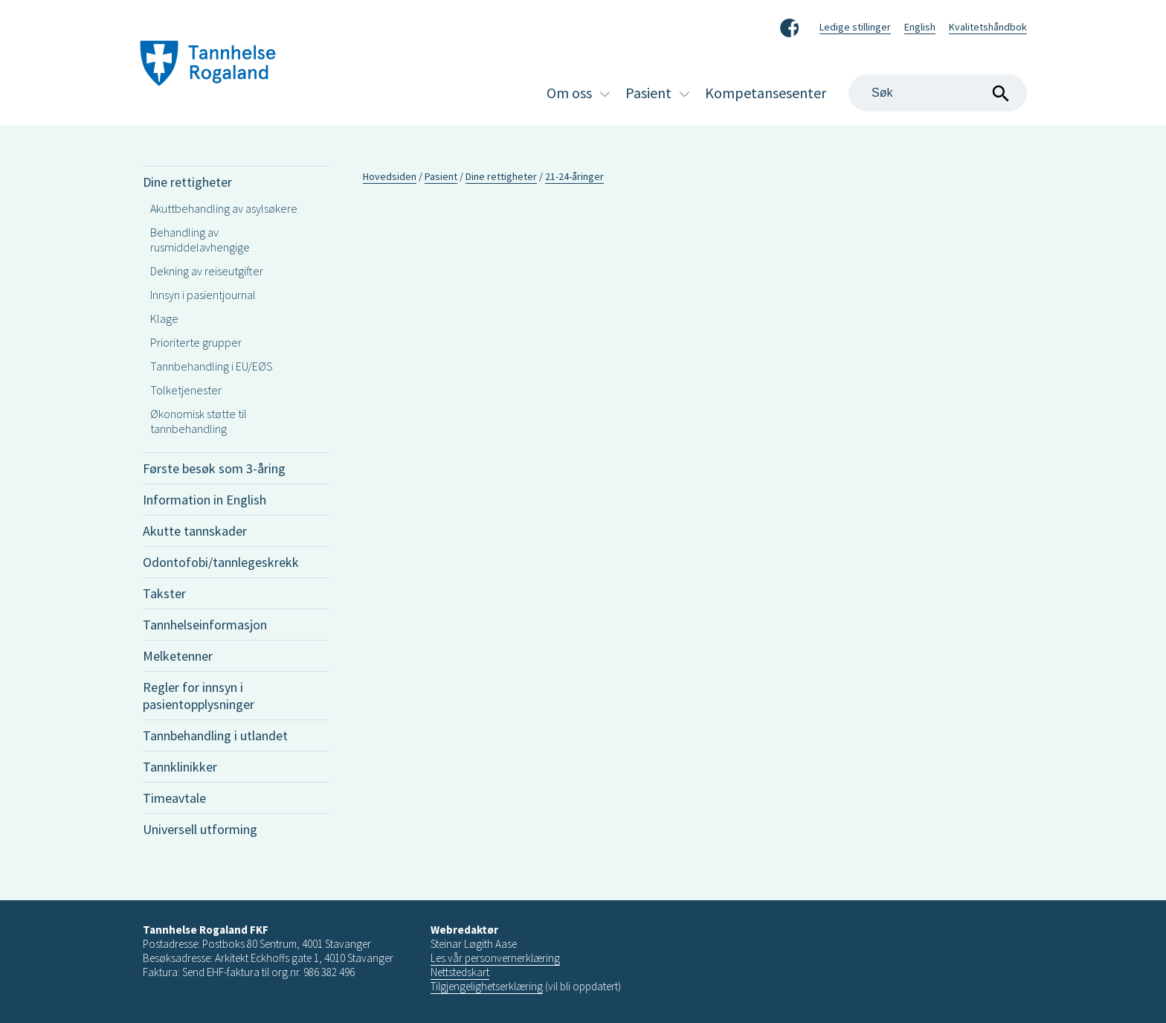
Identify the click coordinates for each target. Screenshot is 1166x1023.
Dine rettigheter (187, 181)
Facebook (789, 25)
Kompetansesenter (765, 92)
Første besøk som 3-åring (214, 468)
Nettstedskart (460, 972)
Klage (164, 318)
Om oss (569, 92)
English (919, 26)
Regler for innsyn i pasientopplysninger (198, 696)
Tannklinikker (180, 766)
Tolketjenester (186, 389)
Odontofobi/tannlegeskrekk (221, 562)
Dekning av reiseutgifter (206, 270)
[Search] (937, 93)
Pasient (648, 92)
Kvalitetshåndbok (988, 26)
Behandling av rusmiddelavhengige (200, 239)
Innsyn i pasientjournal (203, 294)
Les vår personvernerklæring (495, 958)
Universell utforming (200, 829)
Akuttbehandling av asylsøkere (223, 208)
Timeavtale (174, 797)
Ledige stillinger (855, 26)
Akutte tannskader (195, 530)
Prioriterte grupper (196, 342)
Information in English (204, 499)
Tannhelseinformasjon (205, 624)
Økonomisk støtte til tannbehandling (198, 421)
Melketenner (178, 655)
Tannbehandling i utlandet (215, 735)
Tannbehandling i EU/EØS (211, 366)
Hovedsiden (389, 176)
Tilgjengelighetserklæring (487, 986)
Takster (164, 593)
